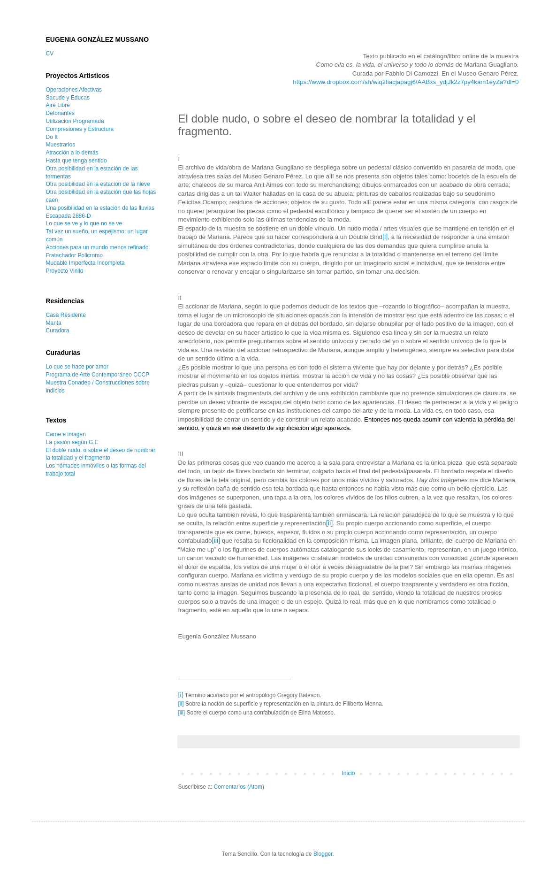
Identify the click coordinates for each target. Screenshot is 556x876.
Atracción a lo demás (72, 152)
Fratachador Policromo (74, 255)
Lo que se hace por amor (77, 366)
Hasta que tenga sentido (76, 160)
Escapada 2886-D (68, 216)
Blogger (323, 854)
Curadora (57, 330)
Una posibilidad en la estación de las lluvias (100, 208)
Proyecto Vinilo (65, 271)
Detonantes (60, 113)
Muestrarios (61, 144)
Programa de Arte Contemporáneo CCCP (98, 374)
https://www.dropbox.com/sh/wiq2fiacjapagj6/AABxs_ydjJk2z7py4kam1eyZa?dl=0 (405, 81)
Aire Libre (58, 105)
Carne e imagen (66, 434)
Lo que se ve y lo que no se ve (84, 223)
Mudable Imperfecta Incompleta (85, 263)
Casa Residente (66, 315)
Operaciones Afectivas (74, 89)
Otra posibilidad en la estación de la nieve (98, 184)
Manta (53, 323)
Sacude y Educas (68, 97)
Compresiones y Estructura (80, 129)
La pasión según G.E (72, 442)
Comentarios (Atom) (239, 787)
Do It (52, 137)
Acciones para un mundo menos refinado (97, 247)
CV (50, 53)
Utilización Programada (75, 121)
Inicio (348, 773)
